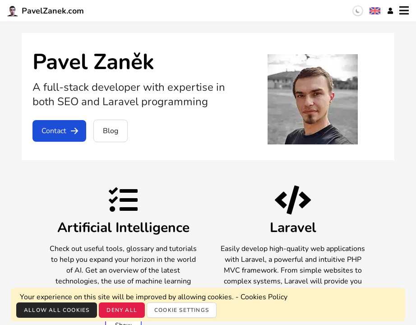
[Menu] (404, 11)
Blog (110, 131)
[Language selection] (375, 11)
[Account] (390, 11)
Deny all (121, 310)
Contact (60, 131)
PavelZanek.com (45, 10)
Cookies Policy (263, 297)
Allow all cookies (56, 310)
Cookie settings (181, 310)
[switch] (357, 10)
